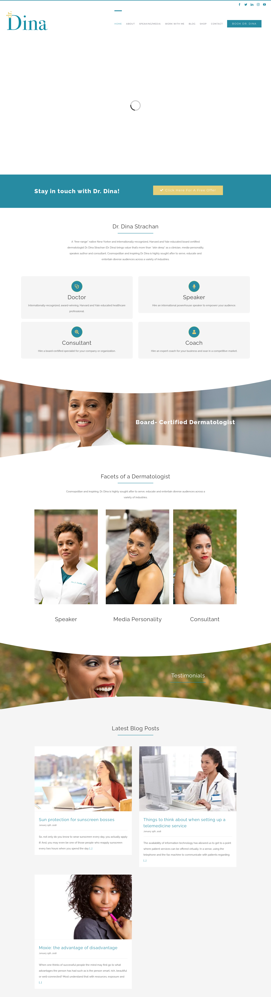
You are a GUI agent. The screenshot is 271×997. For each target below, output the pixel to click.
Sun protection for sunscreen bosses (77, 819)
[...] (90, 848)
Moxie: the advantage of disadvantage (78, 947)
